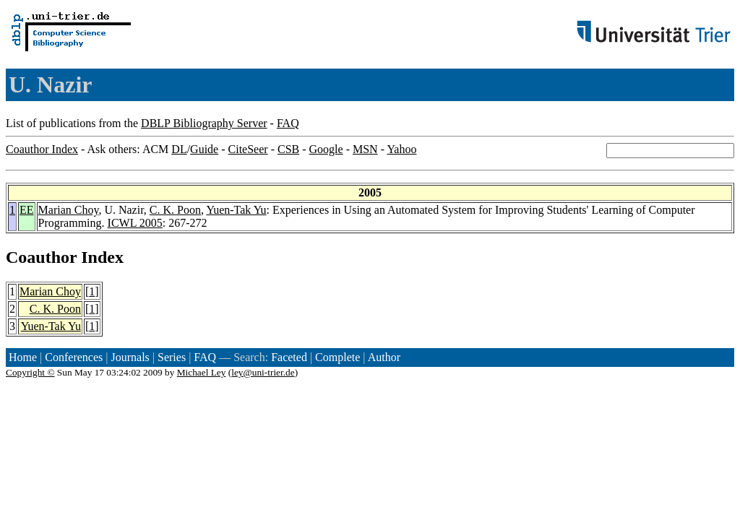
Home (23, 357)
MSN (365, 149)
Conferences (74, 357)
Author (384, 357)
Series (172, 357)
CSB (288, 149)
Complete (337, 357)
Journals (130, 357)
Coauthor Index (42, 149)
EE (27, 210)
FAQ (288, 123)
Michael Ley (201, 372)
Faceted (289, 357)
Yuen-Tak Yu (236, 210)
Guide (204, 149)
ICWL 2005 (135, 223)
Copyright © (30, 372)
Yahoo (401, 149)
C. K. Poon (175, 210)
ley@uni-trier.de (262, 372)
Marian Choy (68, 210)
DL (178, 149)
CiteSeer (248, 149)
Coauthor (41, 257)
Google (326, 149)
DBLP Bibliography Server (204, 123)
